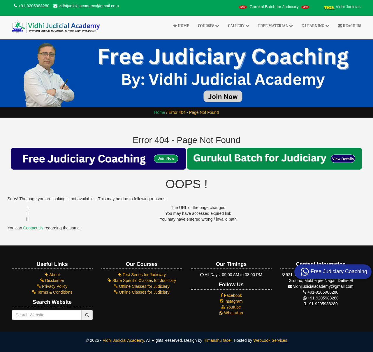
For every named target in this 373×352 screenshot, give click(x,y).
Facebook (231, 295)
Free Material (275, 25)
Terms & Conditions (52, 292)
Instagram (231, 301)
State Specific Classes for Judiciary (142, 280)
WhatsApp (231, 313)
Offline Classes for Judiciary (141, 286)
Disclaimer (52, 280)
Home (181, 25)
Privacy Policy (52, 286)
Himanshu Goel (217, 340)
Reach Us (349, 25)
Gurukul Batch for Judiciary (278, 6)
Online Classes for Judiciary (141, 292)
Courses (208, 25)
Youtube (231, 307)
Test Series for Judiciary (142, 274)
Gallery (238, 25)
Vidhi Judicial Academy (123, 340)
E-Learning (315, 25)
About (52, 274)
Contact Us (33, 228)
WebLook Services (270, 340)
